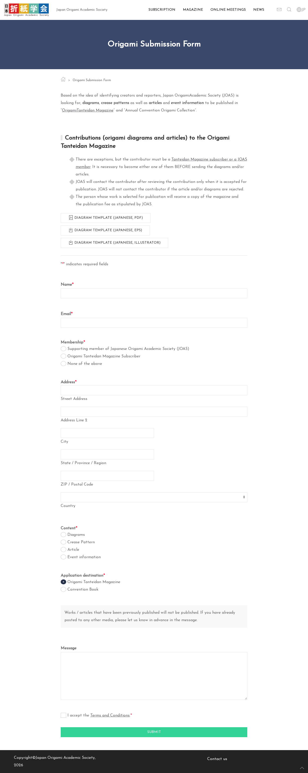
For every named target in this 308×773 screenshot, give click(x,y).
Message (68, 648)
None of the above (84, 364)
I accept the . (99, 716)
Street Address (74, 399)
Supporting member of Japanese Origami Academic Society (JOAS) (128, 349)
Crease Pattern (81, 542)
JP (301, 10)
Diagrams (76, 535)
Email (66, 314)
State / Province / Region (83, 463)
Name (67, 285)
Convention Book (82, 590)
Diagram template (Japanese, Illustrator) (114, 242)
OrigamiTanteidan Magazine (87, 110)
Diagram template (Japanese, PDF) (105, 217)
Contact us (217, 759)
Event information (84, 557)
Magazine (193, 10)
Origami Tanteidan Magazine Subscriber (103, 356)
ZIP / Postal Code (77, 485)
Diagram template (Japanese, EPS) (105, 229)
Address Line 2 (74, 420)
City (64, 442)
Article (73, 550)
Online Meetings (228, 10)
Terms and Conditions (110, 716)
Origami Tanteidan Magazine (93, 582)
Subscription (162, 10)
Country (68, 506)
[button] (289, 10)
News (258, 10)
